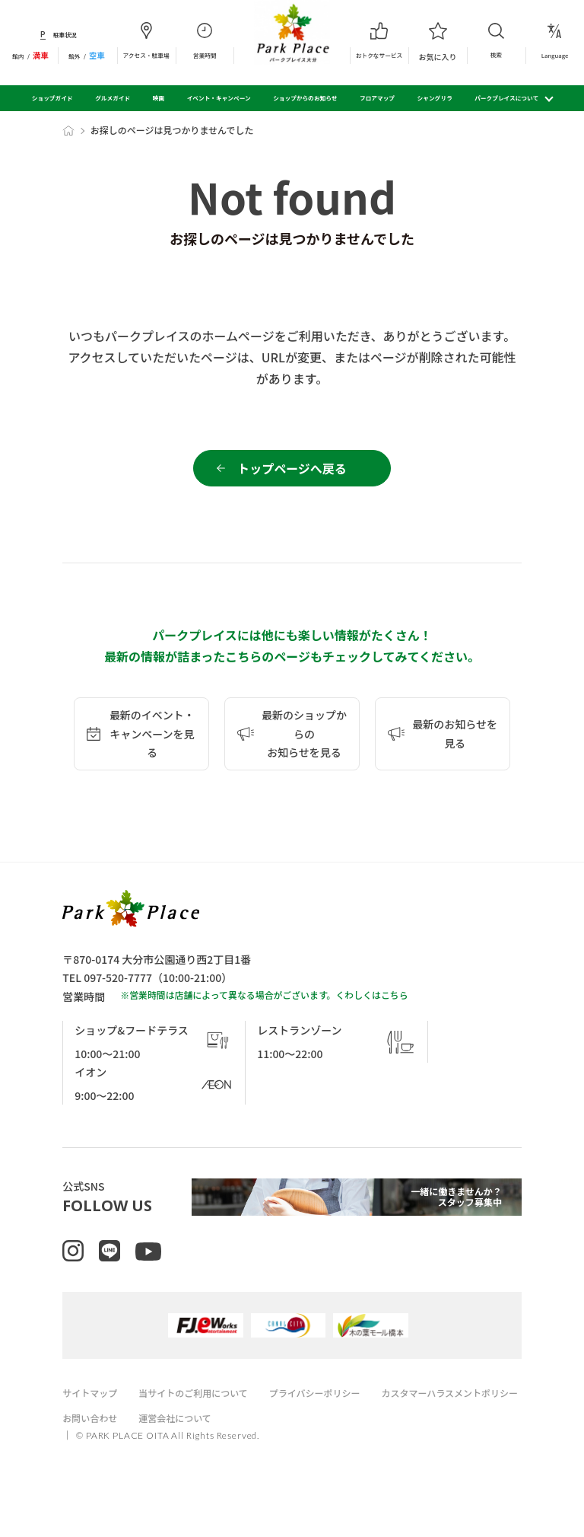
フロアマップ (377, 98)
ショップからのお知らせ (305, 98)
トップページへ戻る (292, 473)
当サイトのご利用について (202, 1418)
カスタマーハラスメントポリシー (136, 1443)
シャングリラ (434, 98)
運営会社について (352, 1443)
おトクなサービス (379, 40)
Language (554, 40)
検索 (496, 40)
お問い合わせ (261, 1443)
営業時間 (205, 40)
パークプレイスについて (506, 98)
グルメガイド (112, 98)
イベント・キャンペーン (219, 98)
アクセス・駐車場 (146, 40)
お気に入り (437, 40)
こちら (394, 1003)
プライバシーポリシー (332, 1418)
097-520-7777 (118, 986)
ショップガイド (52, 98)
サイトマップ (92, 1418)
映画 (158, 98)
